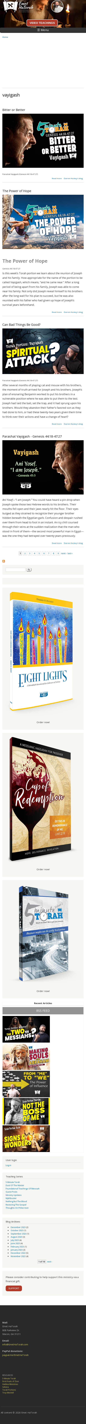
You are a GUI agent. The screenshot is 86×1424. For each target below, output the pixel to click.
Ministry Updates (14, 1195)
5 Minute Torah (13, 1182)
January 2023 (17, 1249)
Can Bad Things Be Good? (21, 324)
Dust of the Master (15, 1185)
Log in (8, 1165)
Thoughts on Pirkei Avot (17, 1207)
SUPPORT (13, 1288)
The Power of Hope (16, 191)
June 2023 (15, 1243)
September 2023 (18, 1233)
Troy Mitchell (8, 1392)
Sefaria (5, 1387)
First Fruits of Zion (10, 1381)
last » (70, 553)
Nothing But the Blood (16, 1201)
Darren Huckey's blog (73, 178)
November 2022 (18, 1256)
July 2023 (15, 1240)
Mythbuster (11, 1198)
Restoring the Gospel (16, 1204)
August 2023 (16, 1236)
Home (5, 37)
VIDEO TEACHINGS (42, 22)
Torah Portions (9, 1390)
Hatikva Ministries (10, 1384)
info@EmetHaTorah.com (15, 1344)
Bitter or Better (13, 110)
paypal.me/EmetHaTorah (15, 1355)
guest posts (11, 1191)
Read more (57, 178)
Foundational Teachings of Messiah (22, 1188)
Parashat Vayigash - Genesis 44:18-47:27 (32, 436)
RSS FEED (43, 1011)
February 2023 (17, 1246)
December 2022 (18, 1252)
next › (63, 553)
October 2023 (17, 1230)
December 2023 (18, 1227)
